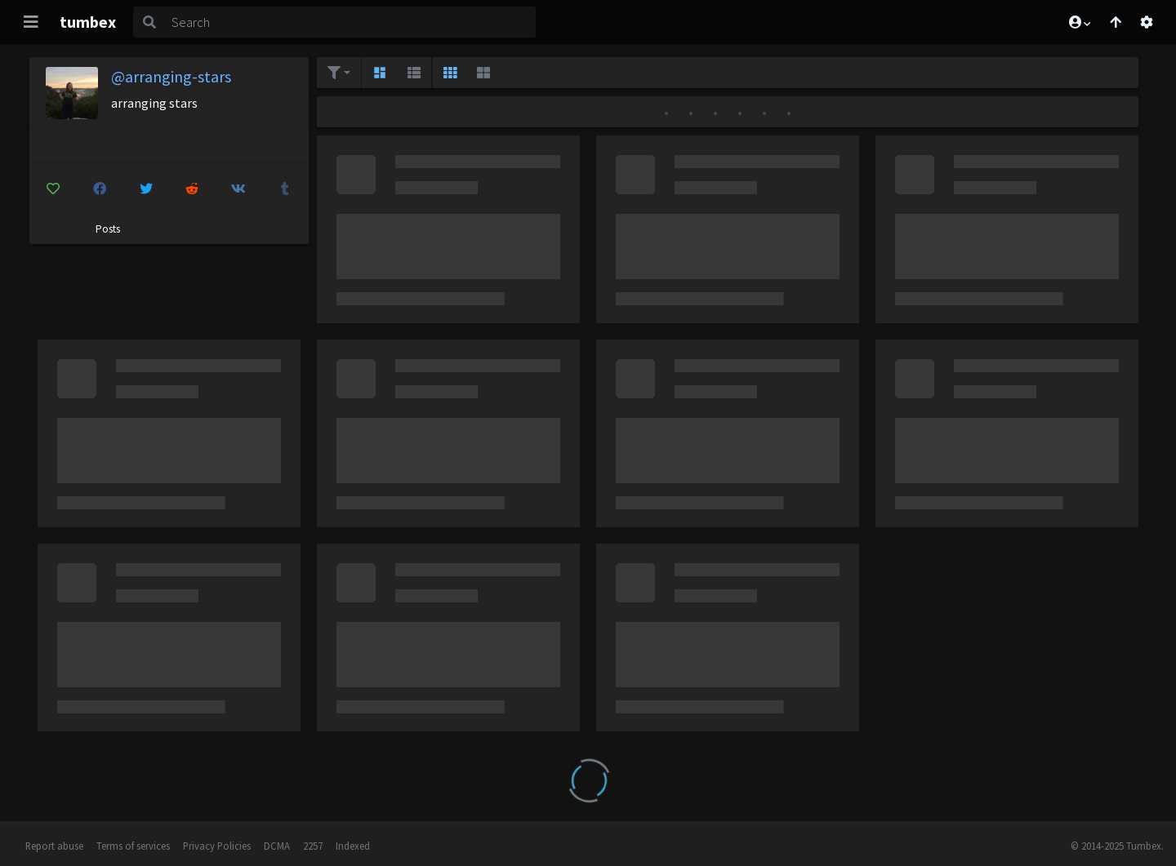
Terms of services (133, 845)
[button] (1079, 22)
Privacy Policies (217, 845)
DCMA (277, 845)
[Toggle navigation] (31, 22)
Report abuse (54, 845)
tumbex (88, 21)
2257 (313, 845)
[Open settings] (1146, 22)
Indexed (353, 845)
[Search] (350, 22)
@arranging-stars (171, 76)
